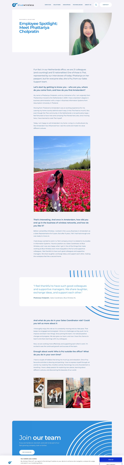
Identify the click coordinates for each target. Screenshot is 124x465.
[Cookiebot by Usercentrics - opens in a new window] (10, 462)
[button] (96, 4)
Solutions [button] (57, 4)
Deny (110, 461)
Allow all (110, 450)
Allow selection (110, 455)
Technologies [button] (78, 4)
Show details (83, 459)
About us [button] (88, 4)
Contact (106, 4)
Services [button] (48, 4)
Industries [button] (67, 4)
